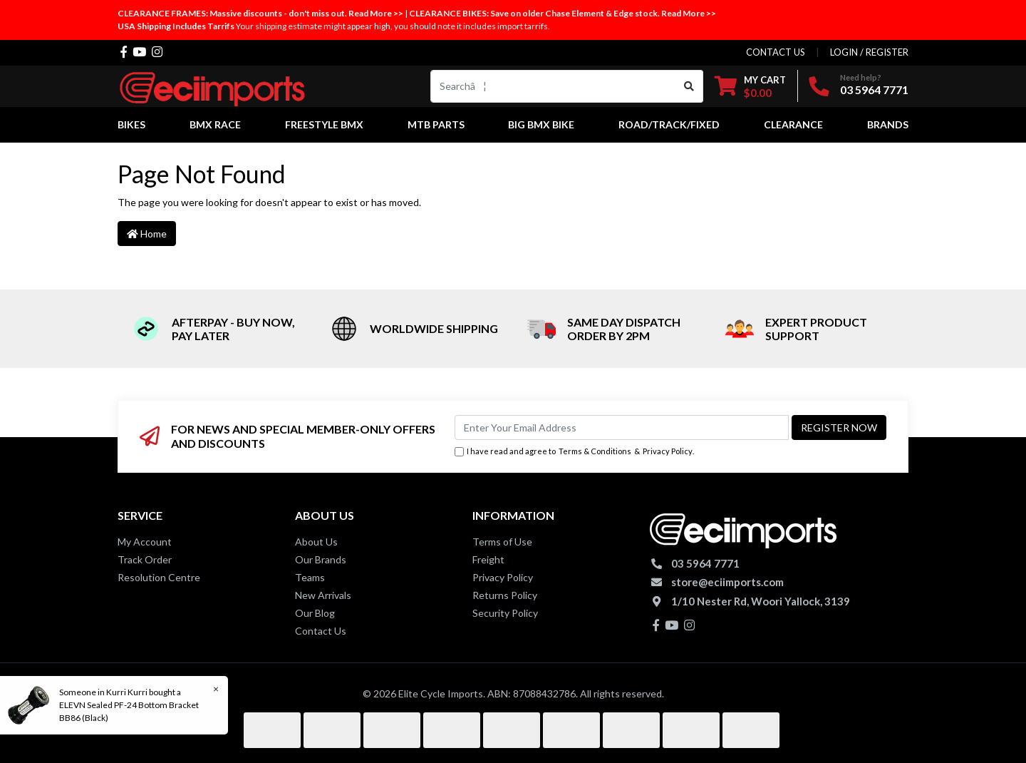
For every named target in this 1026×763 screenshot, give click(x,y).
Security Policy (505, 613)
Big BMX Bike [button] (541, 124)
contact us (775, 52)
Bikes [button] (131, 124)
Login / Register (869, 52)
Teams (310, 577)
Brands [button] (887, 124)
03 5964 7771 (874, 89)
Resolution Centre (159, 577)
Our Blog (315, 613)
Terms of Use (502, 542)
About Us (316, 542)
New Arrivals (323, 595)
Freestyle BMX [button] (324, 124)
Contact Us (320, 631)
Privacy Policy (668, 451)
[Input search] (553, 86)
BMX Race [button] (215, 124)
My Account (145, 542)
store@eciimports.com (727, 581)
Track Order (145, 559)
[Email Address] (622, 427)
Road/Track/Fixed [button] (669, 124)
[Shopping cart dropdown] (750, 86)
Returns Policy (504, 595)
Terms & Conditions (595, 451)
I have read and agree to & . (574, 452)
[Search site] (689, 86)
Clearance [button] (793, 124)
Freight (488, 559)
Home (147, 233)
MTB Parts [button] (436, 124)
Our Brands (320, 559)
